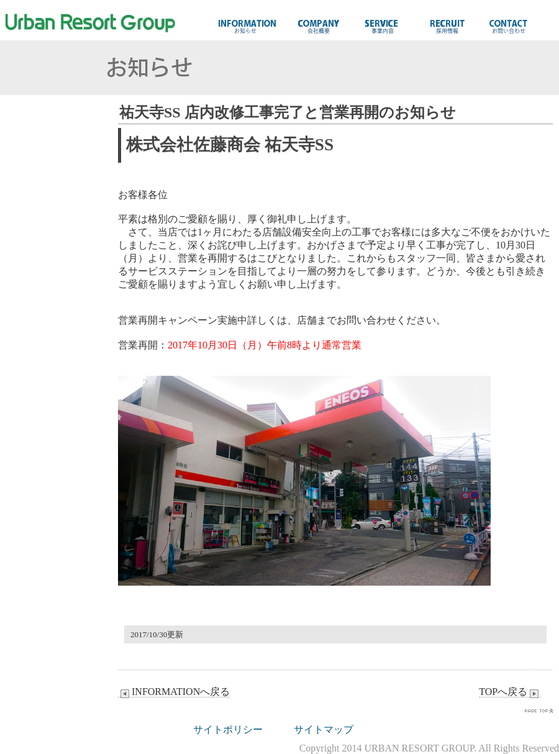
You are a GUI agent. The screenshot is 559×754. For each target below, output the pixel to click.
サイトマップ (323, 729)
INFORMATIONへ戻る (174, 691)
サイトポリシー (228, 729)
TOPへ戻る (510, 691)
